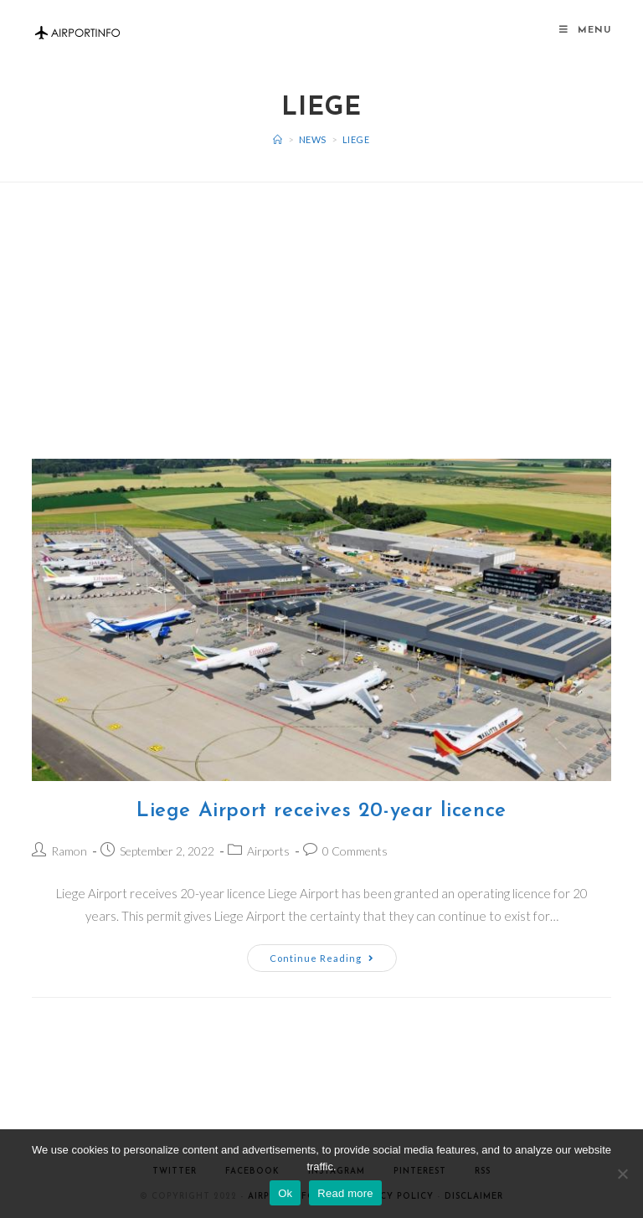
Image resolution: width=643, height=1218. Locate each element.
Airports (268, 851)
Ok (285, 1193)
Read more (345, 1193)
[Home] (278, 139)
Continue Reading (322, 958)
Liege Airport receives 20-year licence (321, 811)
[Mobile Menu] (585, 30)
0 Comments (355, 851)
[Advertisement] (321, 299)
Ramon (69, 851)
